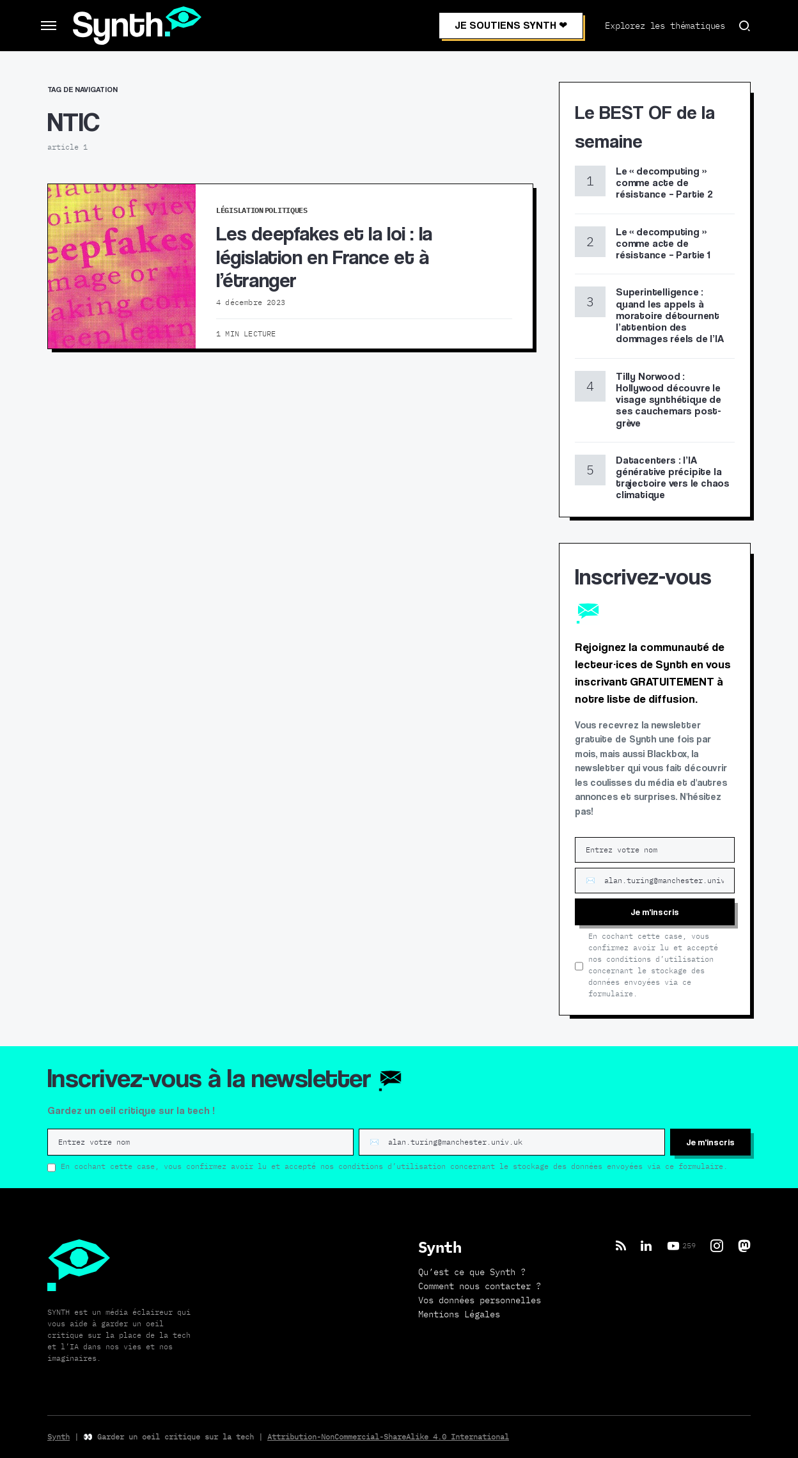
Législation (239, 210)
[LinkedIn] (646, 1245)
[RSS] (621, 1245)
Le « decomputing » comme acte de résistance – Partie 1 (663, 243)
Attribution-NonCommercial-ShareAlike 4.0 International (388, 1436)
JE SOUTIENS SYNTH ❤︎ (511, 25)
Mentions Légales (459, 1314)
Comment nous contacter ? (479, 1286)
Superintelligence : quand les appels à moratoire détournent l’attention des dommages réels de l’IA (670, 315)
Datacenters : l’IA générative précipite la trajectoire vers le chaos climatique (673, 477)
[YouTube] (681, 1245)
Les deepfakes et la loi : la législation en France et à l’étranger (324, 256)
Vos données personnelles (479, 1300)
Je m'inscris (654, 911)
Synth (58, 1436)
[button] (49, 25)
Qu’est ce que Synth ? (472, 1271)
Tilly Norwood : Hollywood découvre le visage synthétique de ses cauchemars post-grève (668, 399)
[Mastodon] (744, 1245)
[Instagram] (716, 1245)
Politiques (286, 210)
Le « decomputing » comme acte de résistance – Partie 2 (664, 182)
